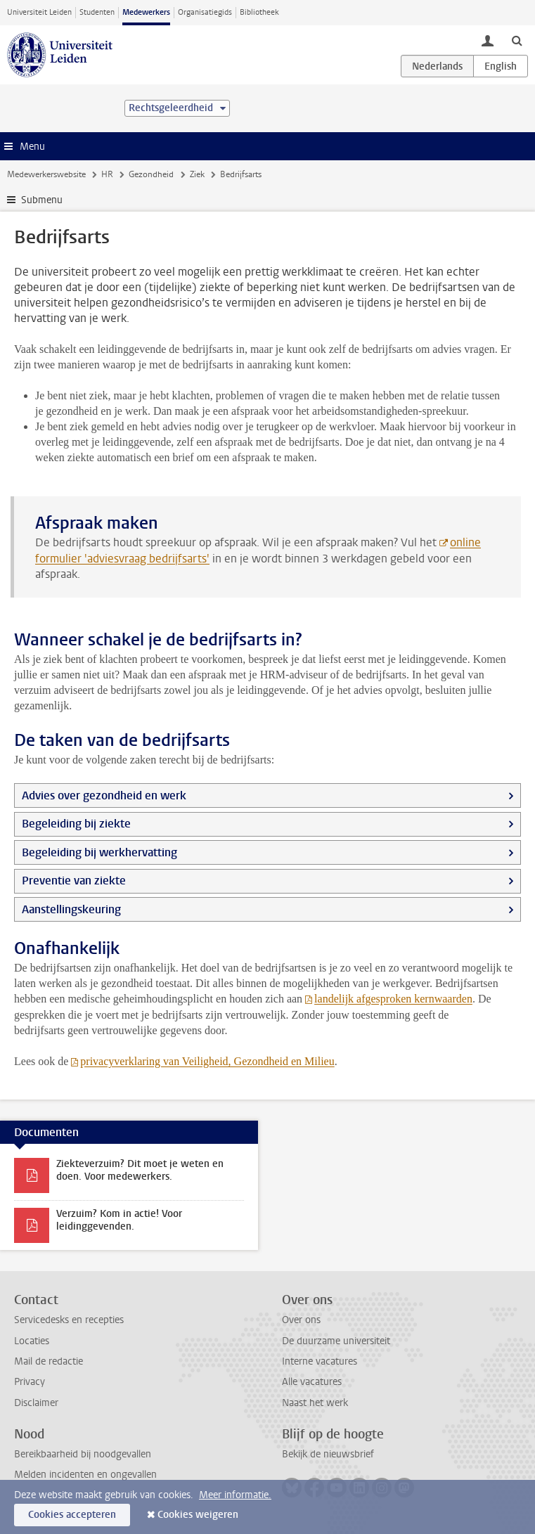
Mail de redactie (48, 1361)
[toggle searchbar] (516, 40)
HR (107, 174)
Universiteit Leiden (39, 12)
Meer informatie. (235, 1495)
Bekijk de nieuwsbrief (328, 1454)
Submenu (42, 200)
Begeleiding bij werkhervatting (99, 852)
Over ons (301, 1320)
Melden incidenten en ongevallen (85, 1474)
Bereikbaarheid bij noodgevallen (82, 1454)
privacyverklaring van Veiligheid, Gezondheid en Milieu (207, 1061)
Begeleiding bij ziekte (76, 823)
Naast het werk (315, 1403)
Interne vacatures (319, 1361)
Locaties (31, 1341)
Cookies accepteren (72, 1514)
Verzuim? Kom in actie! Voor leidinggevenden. (119, 1220)
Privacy (29, 1381)
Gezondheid (151, 174)
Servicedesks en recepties (69, 1320)
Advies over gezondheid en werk (104, 795)
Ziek (197, 174)
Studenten (97, 12)
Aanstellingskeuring (71, 909)
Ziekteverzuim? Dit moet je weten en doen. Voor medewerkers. (140, 1170)
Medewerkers (146, 12)
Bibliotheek (259, 12)
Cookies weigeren (197, 1514)
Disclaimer (36, 1403)
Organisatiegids (205, 12)
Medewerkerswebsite (46, 174)
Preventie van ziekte (74, 880)
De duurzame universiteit (336, 1341)
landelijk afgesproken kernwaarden (393, 999)
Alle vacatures (312, 1381)
